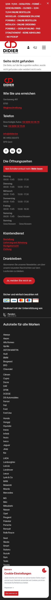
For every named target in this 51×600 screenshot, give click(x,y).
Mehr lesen (37, 169)
